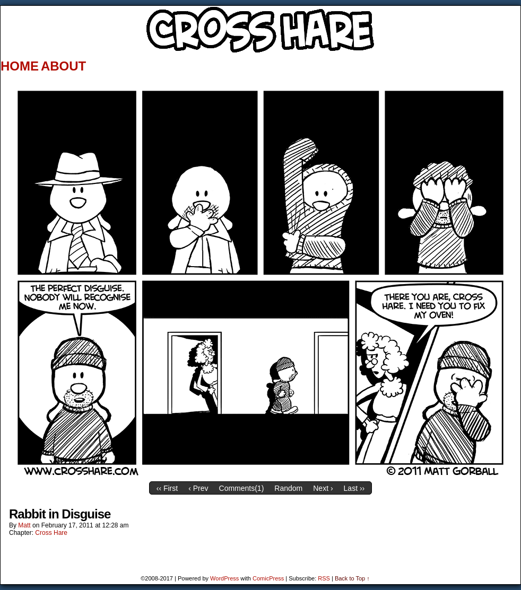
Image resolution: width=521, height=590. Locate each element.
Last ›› (354, 488)
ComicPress (268, 578)
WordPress (224, 578)
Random (288, 488)
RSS (324, 578)
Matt (24, 525)
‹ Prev (198, 488)
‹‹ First (167, 488)
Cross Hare (51, 532)
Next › (323, 488)
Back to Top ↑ (352, 578)
